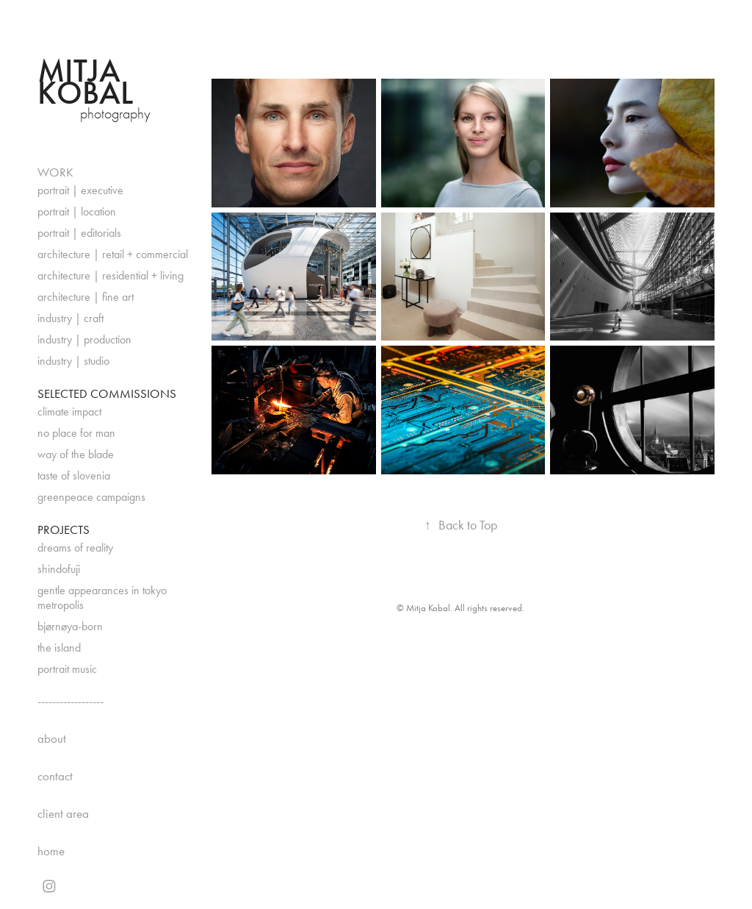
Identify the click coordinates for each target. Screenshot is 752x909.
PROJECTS (63, 529)
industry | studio (73, 361)
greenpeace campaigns (91, 497)
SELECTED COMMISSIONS (106, 393)
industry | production (84, 339)
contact (55, 776)
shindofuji (58, 569)
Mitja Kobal (85, 82)
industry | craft (70, 318)
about (51, 738)
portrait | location (76, 211)
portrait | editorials (79, 233)
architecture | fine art (85, 297)
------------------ (70, 701)
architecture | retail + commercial (112, 254)
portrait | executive (80, 190)
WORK (55, 172)
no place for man (76, 433)
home (51, 851)
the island (59, 648)
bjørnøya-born (70, 626)
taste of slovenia (73, 475)
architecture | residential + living (110, 275)
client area (63, 813)
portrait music (67, 669)
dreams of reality (75, 548)
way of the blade (75, 454)
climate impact (69, 411)
